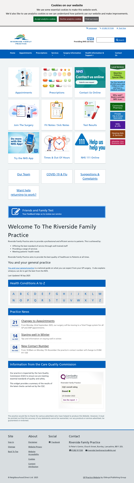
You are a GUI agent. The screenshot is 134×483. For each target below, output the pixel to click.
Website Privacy (35, 447)
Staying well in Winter (35, 334)
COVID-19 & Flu (57, 174)
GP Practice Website (91, 477)
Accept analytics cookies (45, 19)
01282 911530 (106, 28)
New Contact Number (35, 346)
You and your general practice (21, 268)
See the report (69, 400)
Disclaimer (32, 442)
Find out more (91, 19)
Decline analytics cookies (70, 19)
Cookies (31, 459)
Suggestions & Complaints (90, 176)
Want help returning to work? (23, 192)
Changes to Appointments (38, 321)
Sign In (11, 442)
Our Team (23, 174)
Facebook (54, 442)
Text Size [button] (121, 28)
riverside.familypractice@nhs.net (100, 450)
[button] (55, 54)
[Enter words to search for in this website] (105, 39)
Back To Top (13, 451)
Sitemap (11, 447)
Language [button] (91, 28)
